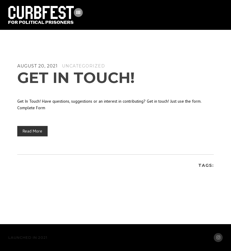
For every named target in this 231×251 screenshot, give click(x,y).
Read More (32, 131)
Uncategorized (83, 66)
